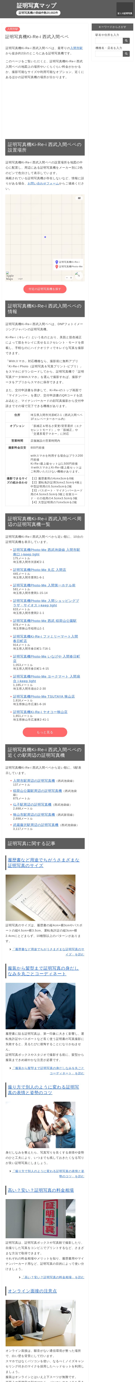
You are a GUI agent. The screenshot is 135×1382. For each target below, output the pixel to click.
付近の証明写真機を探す (45, 288)
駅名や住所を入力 (107, 34)
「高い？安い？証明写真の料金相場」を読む (52, 1277)
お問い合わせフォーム (43, 183)
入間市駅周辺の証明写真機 (34, 781)
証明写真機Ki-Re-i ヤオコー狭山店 (40, 712)
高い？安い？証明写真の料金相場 (41, 1190)
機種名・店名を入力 (109, 47)
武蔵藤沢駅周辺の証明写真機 (36, 825)
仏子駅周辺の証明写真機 (32, 804)
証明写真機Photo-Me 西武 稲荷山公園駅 (45, 621)
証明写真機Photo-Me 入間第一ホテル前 (44, 585)
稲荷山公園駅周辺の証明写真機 (37, 791)
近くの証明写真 (125, 13)
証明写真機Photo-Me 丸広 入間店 (39, 570)
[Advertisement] (45, 107)
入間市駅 (12, 28)
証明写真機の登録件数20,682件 (38, 12)
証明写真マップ (36, 5)
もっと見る (45, 732)
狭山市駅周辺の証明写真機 (34, 814)
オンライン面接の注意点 (32, 1291)
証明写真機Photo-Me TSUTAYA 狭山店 (44, 696)
